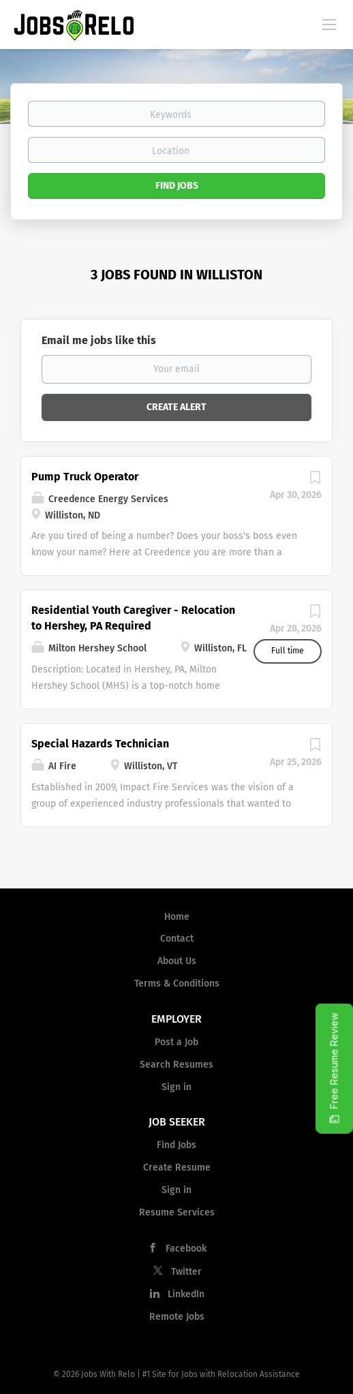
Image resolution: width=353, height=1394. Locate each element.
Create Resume (177, 1167)
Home (176, 917)
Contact (177, 938)
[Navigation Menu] (329, 24)
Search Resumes (176, 1064)
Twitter (186, 1271)
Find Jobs (176, 185)
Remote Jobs (176, 1316)
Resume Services (177, 1212)
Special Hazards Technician (100, 743)
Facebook (186, 1248)
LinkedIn (186, 1294)
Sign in (176, 1087)
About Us (176, 961)
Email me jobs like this (99, 340)
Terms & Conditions (176, 983)
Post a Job (176, 1042)
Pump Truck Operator (84, 476)
